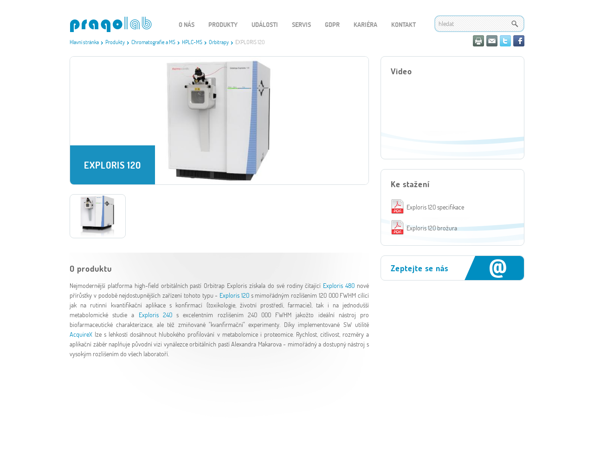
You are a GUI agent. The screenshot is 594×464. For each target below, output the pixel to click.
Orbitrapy (219, 42)
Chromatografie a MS (153, 42)
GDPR (332, 24)
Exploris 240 (155, 314)
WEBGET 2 (111, 24)
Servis (301, 24)
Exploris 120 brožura (432, 227)
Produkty (115, 42)
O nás (186, 24)
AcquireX (81, 334)
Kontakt (403, 24)
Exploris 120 (234, 295)
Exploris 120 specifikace (435, 207)
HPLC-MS (192, 42)
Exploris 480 (339, 285)
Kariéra (365, 24)
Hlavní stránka (84, 42)
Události (265, 24)
